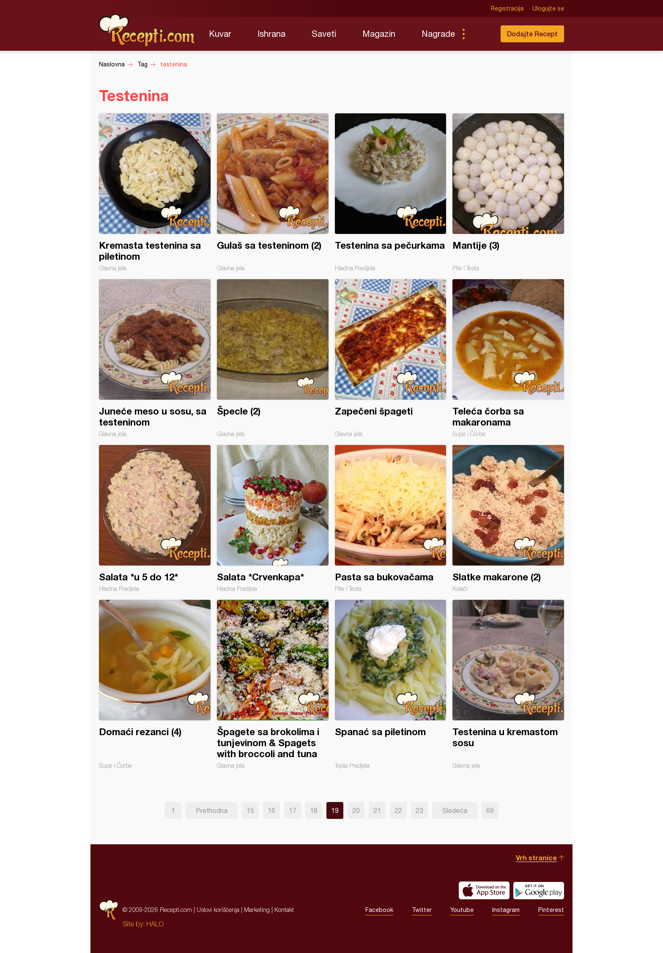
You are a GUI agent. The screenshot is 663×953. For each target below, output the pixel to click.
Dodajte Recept (532, 34)
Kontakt (284, 909)
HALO (155, 924)
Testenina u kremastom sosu (508, 684)
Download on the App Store (484, 890)
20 (356, 810)
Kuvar (220, 33)
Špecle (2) (273, 358)
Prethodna (211, 810)
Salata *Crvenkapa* (273, 518)
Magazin (378, 33)
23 (419, 810)
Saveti (324, 33)
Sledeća (454, 810)
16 (271, 810)
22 (398, 810)
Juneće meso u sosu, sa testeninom (155, 358)
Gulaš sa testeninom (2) (273, 192)
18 (314, 810)
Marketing (257, 909)
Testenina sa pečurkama (391, 192)
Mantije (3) (508, 192)
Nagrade (438, 33)
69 (490, 810)
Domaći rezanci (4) (155, 684)
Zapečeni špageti (391, 358)
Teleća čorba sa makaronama (508, 358)
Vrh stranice (536, 858)
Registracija (507, 8)
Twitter (422, 909)
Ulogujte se (548, 8)
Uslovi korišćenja (218, 909)
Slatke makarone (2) (508, 518)
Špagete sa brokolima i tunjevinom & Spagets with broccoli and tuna (273, 684)
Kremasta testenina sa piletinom (155, 192)
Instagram (506, 909)
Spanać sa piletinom (391, 684)
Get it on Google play (538, 890)
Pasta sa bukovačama (391, 518)
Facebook (379, 909)
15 (250, 810)
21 (377, 810)
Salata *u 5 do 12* (155, 518)
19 (335, 810)
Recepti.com (147, 30)
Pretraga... (480, 34)
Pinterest (551, 909)
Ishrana (271, 33)
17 (292, 810)
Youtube (462, 909)
